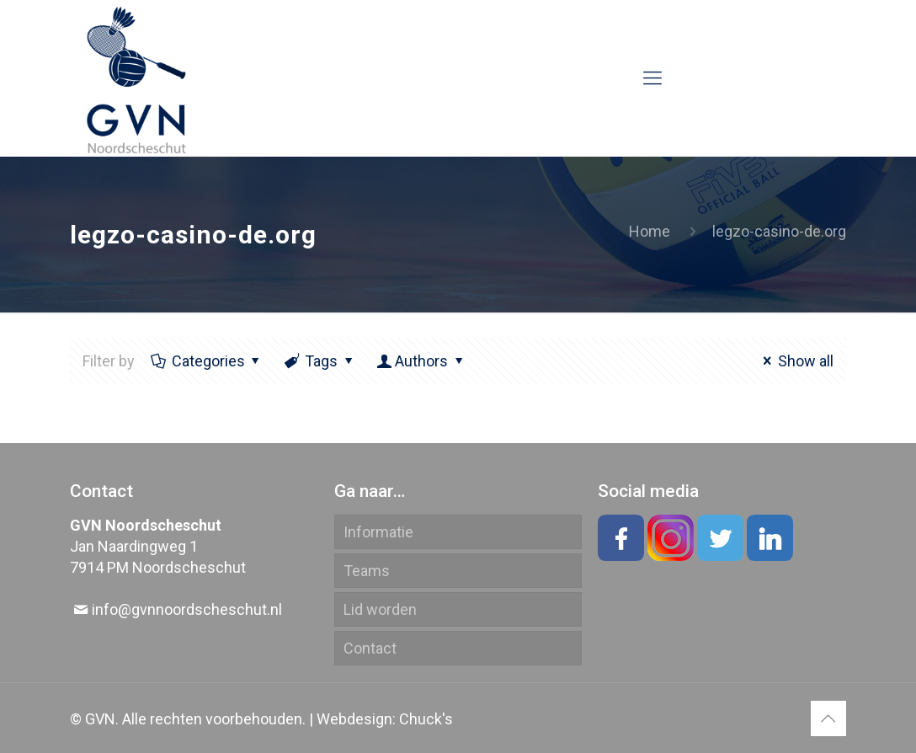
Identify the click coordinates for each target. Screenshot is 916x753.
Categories (206, 361)
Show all (794, 361)
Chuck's (426, 719)
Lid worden (380, 609)
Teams (367, 570)
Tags (320, 361)
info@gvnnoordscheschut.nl (187, 609)
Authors (421, 361)
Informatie (378, 532)
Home (649, 231)
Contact (370, 648)
